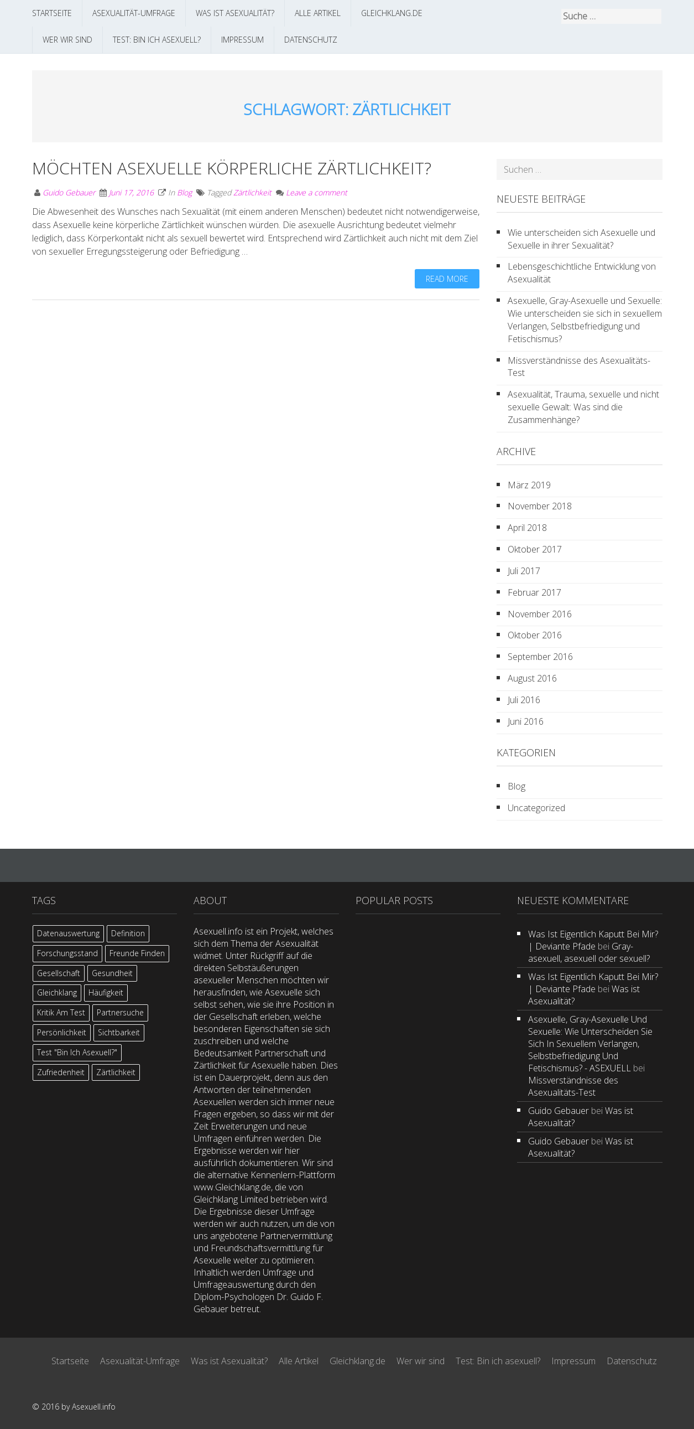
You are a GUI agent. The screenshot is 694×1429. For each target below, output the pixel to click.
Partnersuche (120, 1012)
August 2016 (532, 678)
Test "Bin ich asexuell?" (77, 1052)
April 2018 (527, 528)
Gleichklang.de (391, 13)
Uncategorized (536, 808)
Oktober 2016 (535, 635)
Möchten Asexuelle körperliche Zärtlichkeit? (231, 168)
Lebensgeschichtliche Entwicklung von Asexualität (582, 272)
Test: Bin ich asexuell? (157, 39)
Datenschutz (310, 39)
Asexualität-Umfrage (133, 13)
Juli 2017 (524, 571)
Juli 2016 (524, 700)
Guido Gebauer (69, 192)
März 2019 (529, 485)
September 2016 (540, 657)
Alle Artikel (318, 13)
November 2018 (540, 506)
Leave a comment (316, 192)
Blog (184, 192)
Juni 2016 (526, 721)
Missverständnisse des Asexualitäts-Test (579, 366)
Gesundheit (112, 973)
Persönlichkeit (61, 1032)
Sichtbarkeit (119, 1032)
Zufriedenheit (61, 1072)
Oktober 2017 (535, 549)
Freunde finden (137, 953)
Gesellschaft (58, 973)
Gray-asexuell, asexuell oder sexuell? (589, 952)
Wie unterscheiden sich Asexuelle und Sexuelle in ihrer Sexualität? (581, 238)
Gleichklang (57, 992)
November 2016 (540, 614)
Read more (447, 279)
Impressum (242, 39)
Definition (128, 933)
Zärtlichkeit (252, 192)
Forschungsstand (67, 953)
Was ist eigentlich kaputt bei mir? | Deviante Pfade (593, 940)
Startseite (52, 13)
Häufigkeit (105, 992)
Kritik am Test (61, 1012)
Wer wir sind (67, 39)
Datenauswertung (68, 933)
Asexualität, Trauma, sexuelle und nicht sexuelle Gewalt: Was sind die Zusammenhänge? (583, 407)
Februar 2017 (534, 592)
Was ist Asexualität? (235, 13)
